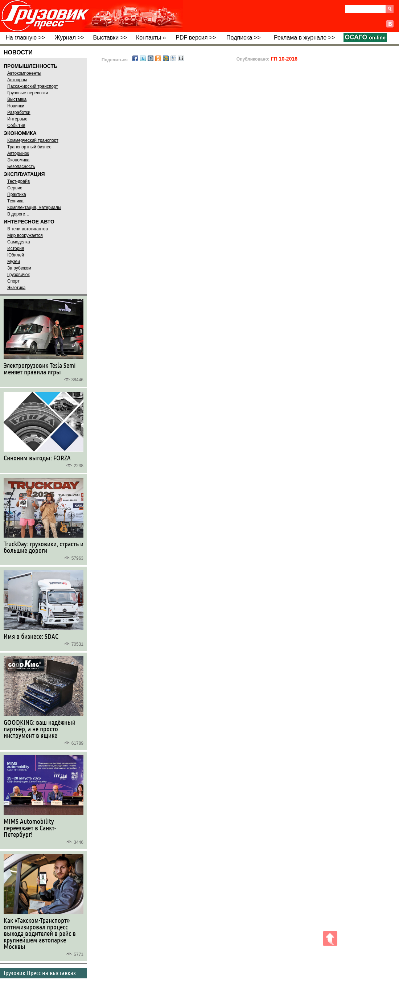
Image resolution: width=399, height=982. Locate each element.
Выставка (16, 99)
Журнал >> (70, 37)
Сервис (14, 187)
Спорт (13, 281)
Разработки (18, 112)
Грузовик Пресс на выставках (40, 972)
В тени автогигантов (27, 228)
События (16, 125)
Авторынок (18, 153)
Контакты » (151, 37)
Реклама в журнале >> (304, 37)
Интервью (17, 119)
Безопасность (21, 166)
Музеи (13, 261)
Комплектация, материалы (34, 207)
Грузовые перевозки (27, 92)
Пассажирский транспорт (32, 86)
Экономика (18, 160)
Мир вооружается (25, 235)
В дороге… (18, 214)
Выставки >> (110, 37)
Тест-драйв (18, 181)
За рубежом (19, 268)
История (15, 248)
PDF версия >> (196, 37)
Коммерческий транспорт (32, 140)
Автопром (17, 79)
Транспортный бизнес (29, 146)
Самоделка (18, 242)
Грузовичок (18, 274)
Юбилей (15, 255)
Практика (16, 194)
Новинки (15, 105)
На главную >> (25, 37)
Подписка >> (243, 37)
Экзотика (16, 287)
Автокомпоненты (24, 73)
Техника (15, 201)
